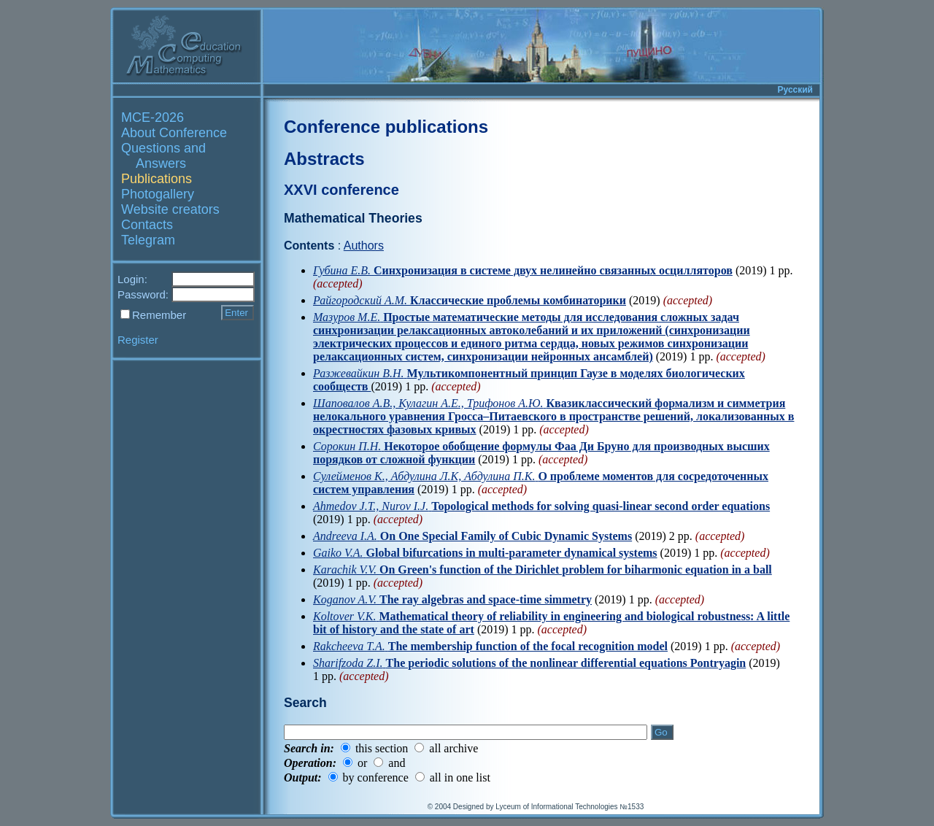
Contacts (147, 224)
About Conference (174, 133)
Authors (364, 245)
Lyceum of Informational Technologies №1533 (569, 807)
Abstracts (324, 159)
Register (137, 339)
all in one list (460, 777)
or (362, 763)
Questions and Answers (163, 156)
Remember (159, 315)
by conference (376, 777)
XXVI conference (341, 190)
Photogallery (157, 194)
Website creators (170, 209)
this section (381, 748)
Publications (156, 178)
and (396, 763)
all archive (453, 748)
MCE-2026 (152, 117)
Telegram (148, 240)
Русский (796, 90)
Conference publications (386, 126)
